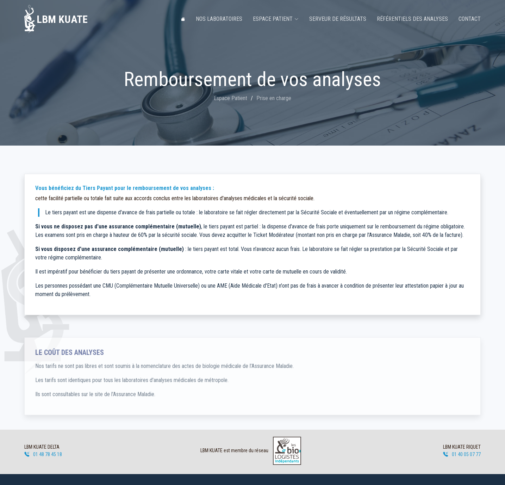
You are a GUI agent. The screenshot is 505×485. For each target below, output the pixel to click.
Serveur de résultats (337, 19)
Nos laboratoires (219, 19)
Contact (470, 19)
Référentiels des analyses (412, 19)
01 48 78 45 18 (43, 454)
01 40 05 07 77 (462, 454)
